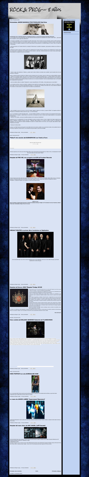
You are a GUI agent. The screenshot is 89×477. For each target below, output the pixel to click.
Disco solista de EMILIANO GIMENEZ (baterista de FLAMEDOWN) (31, 320)
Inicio (36, 471)
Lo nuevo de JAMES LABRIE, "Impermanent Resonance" (27, 399)
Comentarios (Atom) (18, 473)
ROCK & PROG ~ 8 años (35, 10)
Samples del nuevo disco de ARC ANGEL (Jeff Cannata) (27, 425)
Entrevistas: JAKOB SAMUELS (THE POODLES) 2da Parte (28, 22)
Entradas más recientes (16, 471)
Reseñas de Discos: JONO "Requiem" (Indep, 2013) (26, 287)
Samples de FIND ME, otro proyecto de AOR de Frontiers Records (31, 157)
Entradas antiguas (56, 471)
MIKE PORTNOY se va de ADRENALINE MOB (24, 374)
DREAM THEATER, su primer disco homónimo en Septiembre (29, 230)
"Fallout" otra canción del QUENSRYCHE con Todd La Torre (28, 137)
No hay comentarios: (24, 132)
